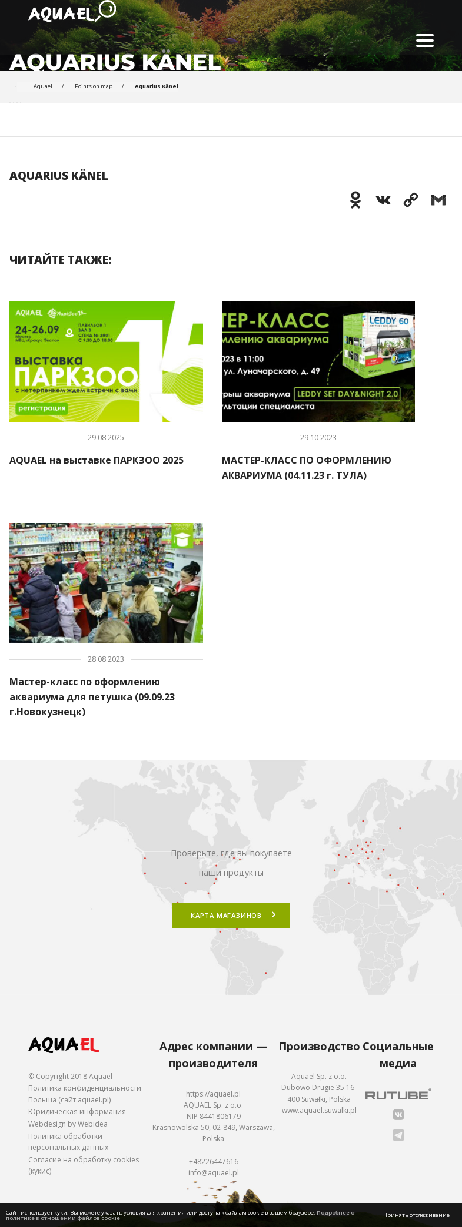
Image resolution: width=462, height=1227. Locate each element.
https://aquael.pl (213, 1094)
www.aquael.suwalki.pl (319, 1110)
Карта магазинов (226, 915)
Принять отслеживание (416, 1215)
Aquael (43, 86)
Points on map (93, 86)
